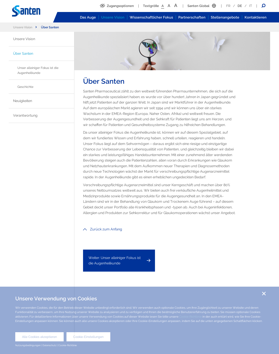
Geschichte (25, 86)
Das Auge (88, 17)
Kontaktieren (256, 17)
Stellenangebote (225, 17)
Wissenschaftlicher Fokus (151, 17)
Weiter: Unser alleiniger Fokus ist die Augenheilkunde (114, 261)
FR (228, 6)
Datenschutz (49, 345)
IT (250, 6)
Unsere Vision (112, 17)
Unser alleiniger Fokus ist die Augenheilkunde (37, 70)
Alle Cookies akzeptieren (39, 337)
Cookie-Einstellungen (88, 337)
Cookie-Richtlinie (190, 316)
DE (240, 6)
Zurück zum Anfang (102, 229)
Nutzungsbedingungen (28, 345)
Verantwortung (25, 115)
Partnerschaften (192, 17)
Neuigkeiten (22, 101)
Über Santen (23, 53)
